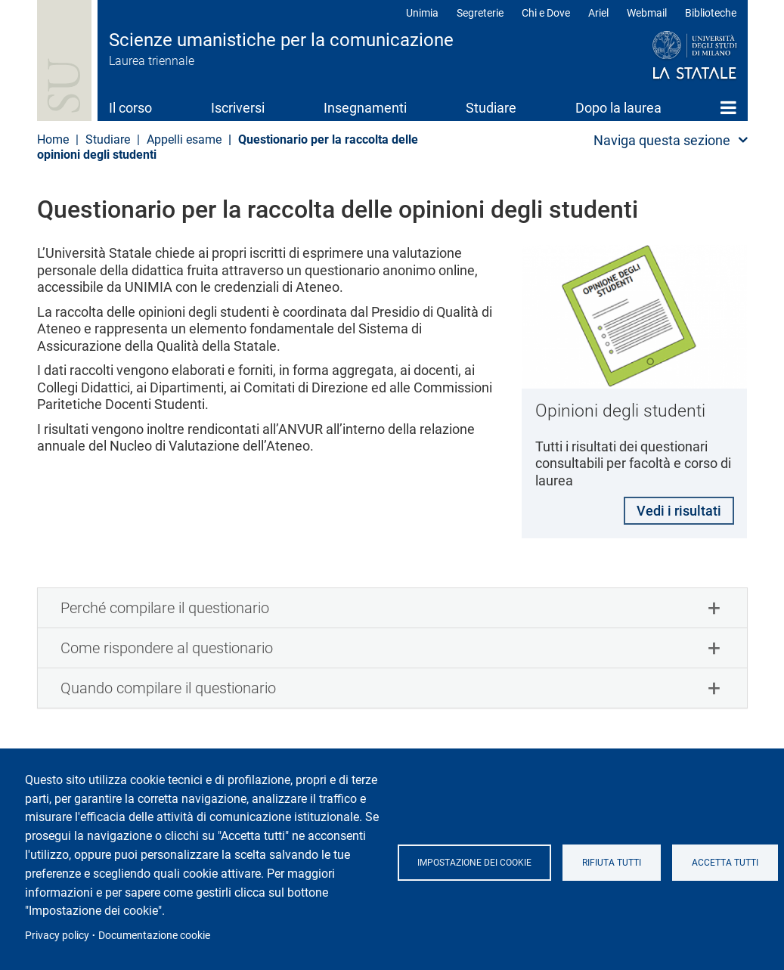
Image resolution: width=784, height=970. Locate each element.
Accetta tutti (725, 862)
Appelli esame (184, 139)
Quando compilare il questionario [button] (168, 689)
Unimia (422, 13)
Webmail (647, 13)
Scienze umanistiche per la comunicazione (281, 40)
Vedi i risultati (678, 511)
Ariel (598, 13)
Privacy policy (57, 935)
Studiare (491, 108)
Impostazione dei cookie (474, 862)
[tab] (392, 609)
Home (728, 107)
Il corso (130, 108)
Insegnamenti (365, 108)
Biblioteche (710, 13)
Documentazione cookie (154, 935)
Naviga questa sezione (661, 140)
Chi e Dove (546, 13)
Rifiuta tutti (611, 862)
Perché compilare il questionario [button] (164, 609)
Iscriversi (238, 108)
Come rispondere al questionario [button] (166, 649)
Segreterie (480, 13)
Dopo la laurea (618, 108)
